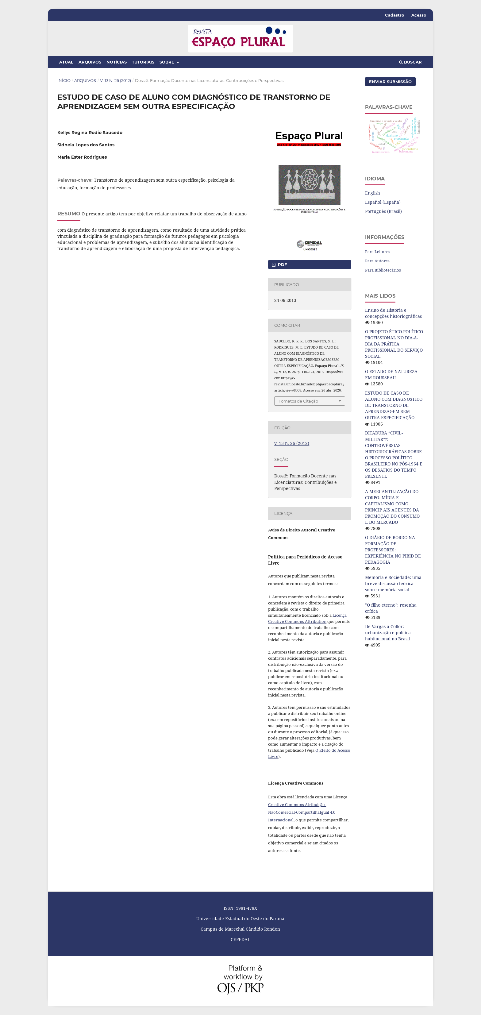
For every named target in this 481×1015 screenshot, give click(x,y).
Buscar (410, 62)
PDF (282, 264)
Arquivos (90, 62)
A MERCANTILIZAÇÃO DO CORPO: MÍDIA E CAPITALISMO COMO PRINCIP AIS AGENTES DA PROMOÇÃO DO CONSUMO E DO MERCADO (392, 506)
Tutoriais (143, 62)
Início (64, 80)
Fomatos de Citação (298, 401)
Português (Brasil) (383, 211)
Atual (66, 62)
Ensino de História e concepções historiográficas (393, 313)
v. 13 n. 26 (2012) (115, 80)
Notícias (116, 62)
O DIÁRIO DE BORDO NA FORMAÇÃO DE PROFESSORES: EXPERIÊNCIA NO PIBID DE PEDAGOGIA (393, 550)
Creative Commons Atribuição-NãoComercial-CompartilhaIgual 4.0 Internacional (301, 812)
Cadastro (394, 15)
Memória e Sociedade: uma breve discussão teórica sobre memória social (393, 583)
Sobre (167, 62)
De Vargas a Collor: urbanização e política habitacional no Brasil (388, 632)
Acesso (418, 15)
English (372, 193)
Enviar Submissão (390, 81)
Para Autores (377, 261)
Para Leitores (377, 251)
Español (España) (383, 202)
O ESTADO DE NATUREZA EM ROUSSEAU (391, 374)
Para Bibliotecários (383, 270)
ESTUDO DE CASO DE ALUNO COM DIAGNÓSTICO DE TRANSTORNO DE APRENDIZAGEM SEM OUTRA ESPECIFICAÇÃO (393, 405)
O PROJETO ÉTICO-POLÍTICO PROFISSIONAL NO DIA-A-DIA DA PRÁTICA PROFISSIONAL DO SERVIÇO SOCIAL (394, 344)
